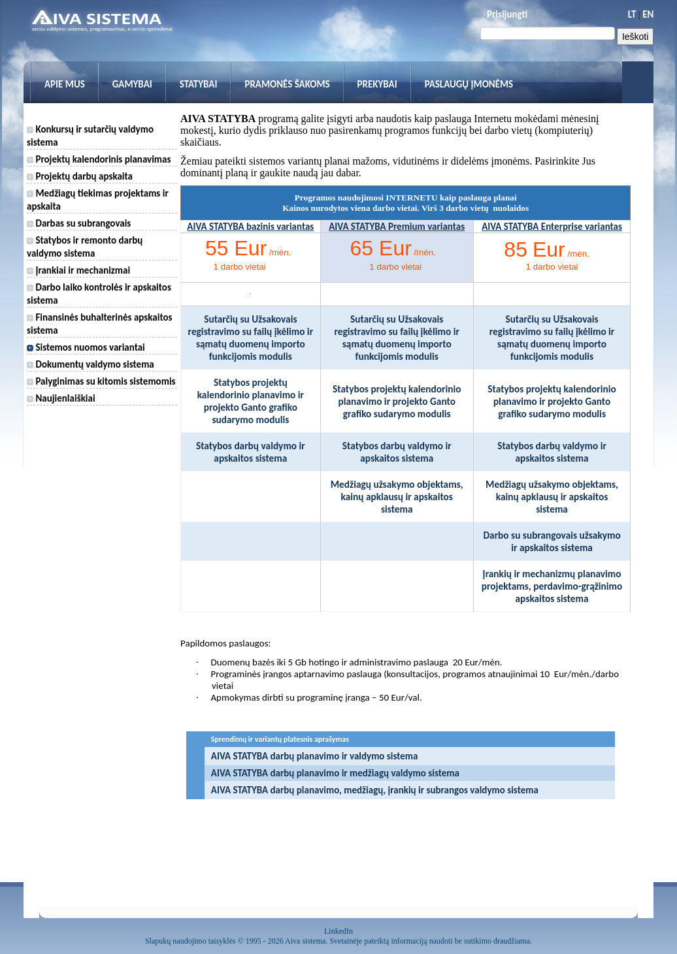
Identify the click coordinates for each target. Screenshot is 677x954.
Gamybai (132, 84)
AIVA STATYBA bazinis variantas (250, 226)
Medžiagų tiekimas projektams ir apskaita (98, 199)
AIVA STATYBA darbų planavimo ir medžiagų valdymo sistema (335, 773)
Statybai (199, 84)
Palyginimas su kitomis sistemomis (101, 381)
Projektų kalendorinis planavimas (99, 159)
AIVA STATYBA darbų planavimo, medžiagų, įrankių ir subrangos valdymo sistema (374, 790)
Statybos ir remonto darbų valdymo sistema (84, 246)
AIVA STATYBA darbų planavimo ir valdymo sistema (314, 756)
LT (632, 14)
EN (647, 14)
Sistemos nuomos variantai (86, 347)
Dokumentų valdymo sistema (90, 364)
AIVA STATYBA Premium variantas (397, 226)
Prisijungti (507, 14)
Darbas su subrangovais (79, 223)
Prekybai (377, 84)
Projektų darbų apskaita (80, 176)
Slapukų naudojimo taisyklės (190, 941)
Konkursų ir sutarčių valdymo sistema (90, 135)
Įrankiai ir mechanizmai (78, 270)
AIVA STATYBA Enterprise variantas (552, 226)
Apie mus (64, 84)
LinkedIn (338, 931)
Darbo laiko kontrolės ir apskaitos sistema (99, 293)
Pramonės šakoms (286, 84)
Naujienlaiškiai (61, 398)
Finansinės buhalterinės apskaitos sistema (99, 323)
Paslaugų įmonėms (469, 84)
